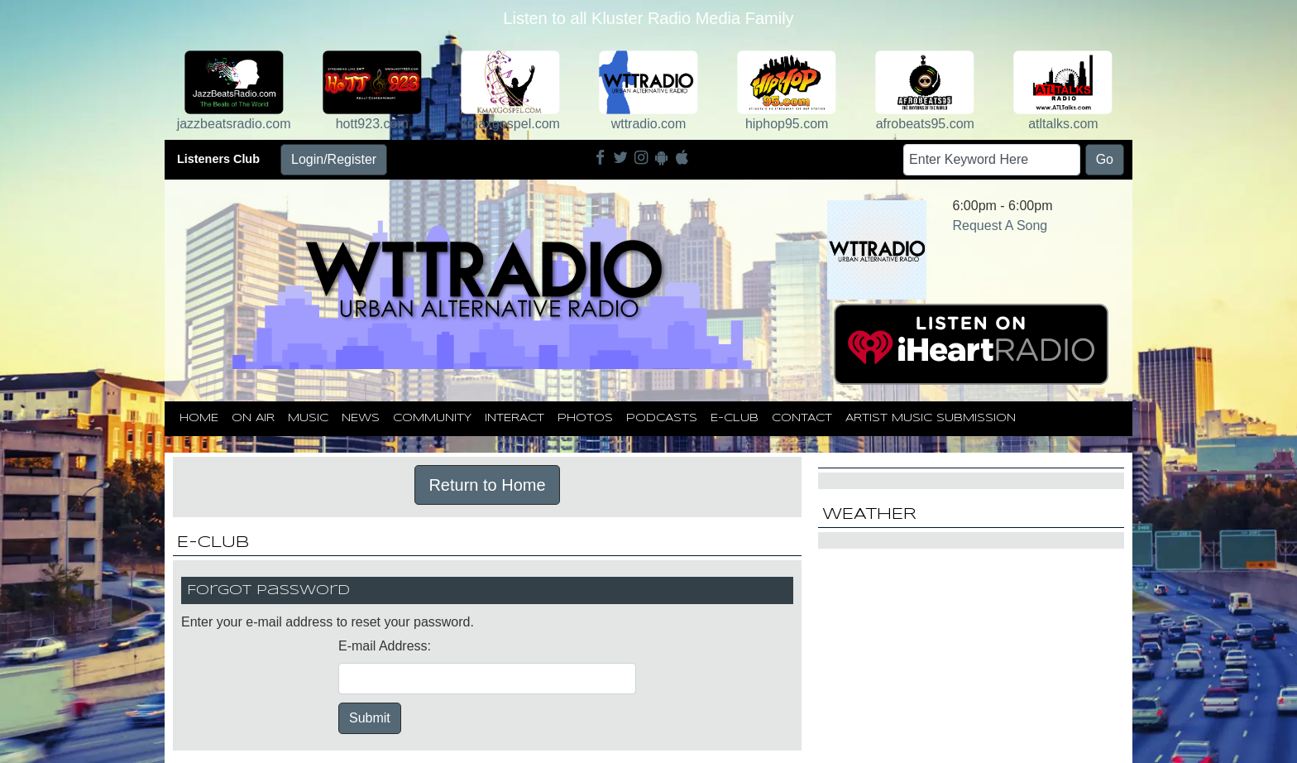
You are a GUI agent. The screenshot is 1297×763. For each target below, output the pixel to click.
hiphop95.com (787, 124)
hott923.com (372, 124)
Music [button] (308, 418)
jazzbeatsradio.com (234, 124)
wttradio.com (649, 124)
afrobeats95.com (925, 124)
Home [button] (198, 418)
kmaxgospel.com (510, 124)
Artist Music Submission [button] (930, 418)
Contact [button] (802, 418)
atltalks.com (1063, 124)
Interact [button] (514, 418)
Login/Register (333, 159)
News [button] (361, 418)
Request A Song (1000, 225)
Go (1104, 159)
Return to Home (486, 485)
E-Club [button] (735, 418)
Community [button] (432, 418)
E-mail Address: (384, 646)
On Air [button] (253, 418)
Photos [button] (585, 418)
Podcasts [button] (661, 418)
